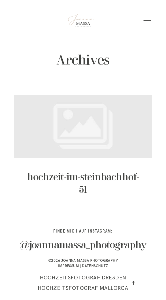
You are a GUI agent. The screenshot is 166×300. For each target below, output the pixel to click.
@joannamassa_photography (83, 245)
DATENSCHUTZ (95, 266)
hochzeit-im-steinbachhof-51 (83, 151)
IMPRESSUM (68, 266)
